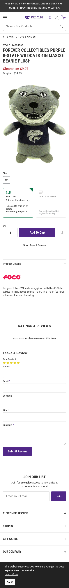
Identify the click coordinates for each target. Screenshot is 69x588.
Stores (8, 526)
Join (58, 496)
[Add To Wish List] (61, 232)
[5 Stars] (18, 362)
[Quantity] (10, 232)
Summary (7, 425)
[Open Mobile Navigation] (5, 18)
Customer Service (15, 513)
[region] (34, 284)
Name (6, 366)
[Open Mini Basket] (63, 17)
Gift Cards (10, 539)
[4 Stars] (15, 362)
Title (5, 410)
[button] (50, 17)
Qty (4, 226)
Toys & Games (34, 245)
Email (5, 381)
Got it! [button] (10, 582)
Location (7, 396)
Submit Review (17, 451)
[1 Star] (4, 362)
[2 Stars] (8, 362)
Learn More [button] (11, 574)
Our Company (12, 551)
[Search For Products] (25, 26)
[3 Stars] (11, 362)
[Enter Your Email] (26, 496)
